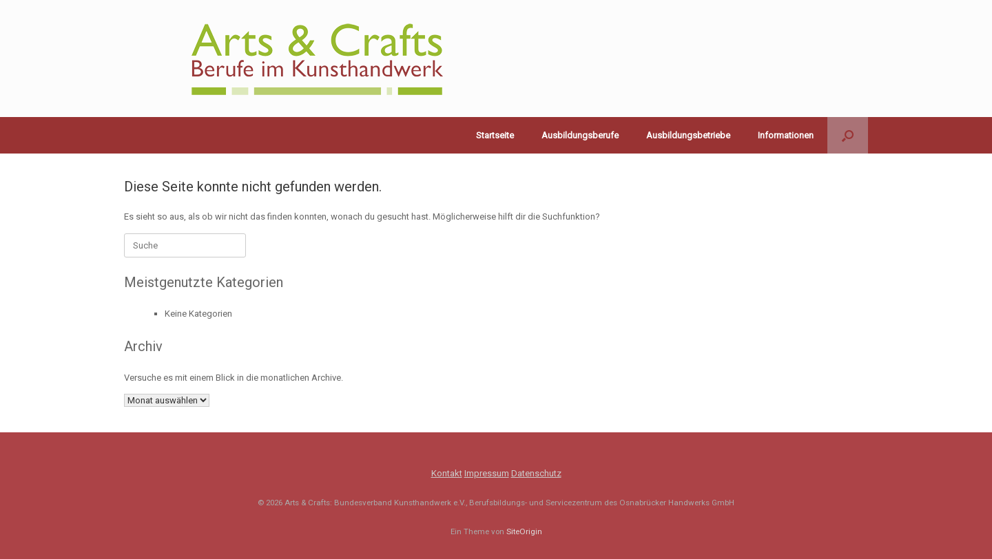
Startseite (495, 135)
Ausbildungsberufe (580, 135)
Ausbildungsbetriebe (688, 135)
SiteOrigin (524, 531)
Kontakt (446, 473)
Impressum (486, 473)
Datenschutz (536, 473)
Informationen (786, 135)
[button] (847, 135)
